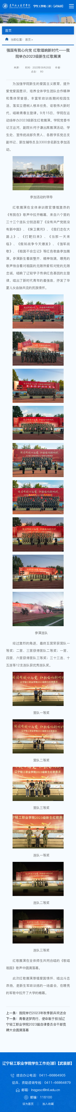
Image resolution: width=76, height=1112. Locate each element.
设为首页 (28, 1104)
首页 (28, 40)
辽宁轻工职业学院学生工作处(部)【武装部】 (38, 1063)
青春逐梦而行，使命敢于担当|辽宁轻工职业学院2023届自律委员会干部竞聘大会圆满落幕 (36, 1024)
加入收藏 (48, 1104)
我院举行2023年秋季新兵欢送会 (42, 1013)
